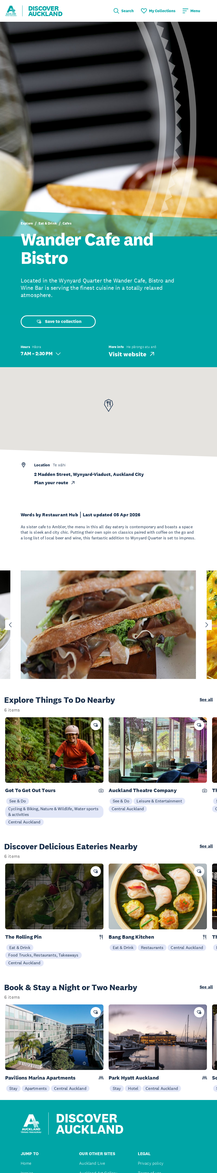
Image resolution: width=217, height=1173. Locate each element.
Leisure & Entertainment (159, 800)
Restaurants (152, 947)
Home (26, 1163)
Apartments (36, 1088)
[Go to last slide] (10, 625)
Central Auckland (24, 821)
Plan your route (55, 483)
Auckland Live (92, 1163)
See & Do (17, 800)
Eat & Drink (48, 223)
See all (206, 700)
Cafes (67, 223)
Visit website (132, 354)
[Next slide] (206, 625)
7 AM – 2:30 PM (41, 354)
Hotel (133, 1088)
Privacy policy (150, 1163)
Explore (27, 223)
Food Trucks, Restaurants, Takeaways (43, 955)
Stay (13, 1088)
